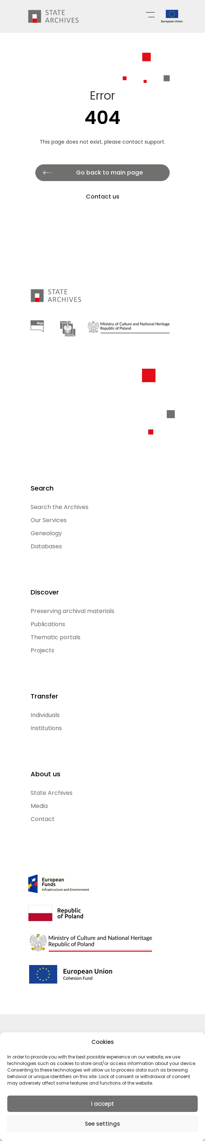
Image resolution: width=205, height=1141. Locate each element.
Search (42, 488)
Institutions (46, 728)
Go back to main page (109, 172)
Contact (43, 819)
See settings (102, 1124)
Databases (46, 546)
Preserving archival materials (72, 611)
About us (45, 773)
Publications (48, 624)
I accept (102, 1104)
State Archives (51, 793)
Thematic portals (55, 637)
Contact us (102, 196)
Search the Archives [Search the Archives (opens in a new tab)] (59, 507)
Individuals (45, 715)
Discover (45, 592)
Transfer (44, 696)
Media (39, 806)
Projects (42, 650)
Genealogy (46, 533)
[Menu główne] (150, 14)
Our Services (49, 520)
